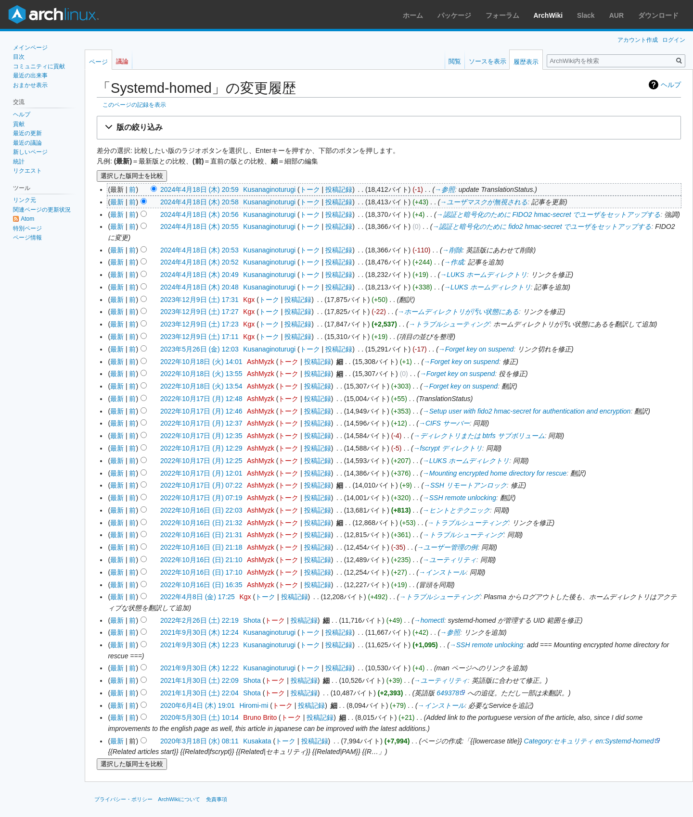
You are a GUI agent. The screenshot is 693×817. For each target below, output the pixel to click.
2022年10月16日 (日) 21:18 (201, 547)
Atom (27, 218)
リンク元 (24, 200)
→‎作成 (454, 262)
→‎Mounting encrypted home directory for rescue (495, 473)
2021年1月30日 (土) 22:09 (199, 680)
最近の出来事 (30, 75)
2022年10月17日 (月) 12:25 (201, 461)
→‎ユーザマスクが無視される (483, 202)
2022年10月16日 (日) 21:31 (201, 535)
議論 (122, 61)
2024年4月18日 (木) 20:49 (199, 274)
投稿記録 (338, 189)
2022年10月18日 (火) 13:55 (201, 373)
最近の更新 (27, 133)
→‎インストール (442, 572)
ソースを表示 (487, 61)
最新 (117, 202)
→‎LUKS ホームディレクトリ (483, 274)
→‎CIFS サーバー (444, 423)
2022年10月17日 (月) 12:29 (201, 448)
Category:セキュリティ (559, 741)
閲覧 (455, 61)
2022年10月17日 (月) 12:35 (201, 436)
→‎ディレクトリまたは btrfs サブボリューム (479, 436)
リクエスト (27, 170)
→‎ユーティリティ (449, 560)
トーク (310, 189)
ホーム (413, 15)
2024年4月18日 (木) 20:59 (199, 189)
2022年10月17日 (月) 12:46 (201, 411)
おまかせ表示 (30, 85)
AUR (616, 15)
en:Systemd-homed (624, 741)
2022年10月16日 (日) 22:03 (201, 510)
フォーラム (502, 15)
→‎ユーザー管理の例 (447, 547)
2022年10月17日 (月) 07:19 (201, 498)
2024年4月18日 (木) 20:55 (199, 226)
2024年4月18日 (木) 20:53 (199, 250)
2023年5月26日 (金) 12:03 (199, 349)
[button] (389, 127)
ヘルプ (671, 84)
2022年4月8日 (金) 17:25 (197, 597)
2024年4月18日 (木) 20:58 (199, 202)
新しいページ (30, 152)
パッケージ (454, 15)
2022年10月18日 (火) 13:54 (201, 386)
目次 (19, 56)
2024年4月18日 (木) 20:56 (199, 214)
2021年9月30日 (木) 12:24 (199, 632)
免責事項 (216, 799)
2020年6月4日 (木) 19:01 (197, 705)
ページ (98, 61)
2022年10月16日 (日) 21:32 (201, 523)
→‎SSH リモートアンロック (465, 485)
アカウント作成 (637, 40)
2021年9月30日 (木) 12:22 (199, 668)
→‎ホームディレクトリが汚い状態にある (458, 311)
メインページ (30, 47)
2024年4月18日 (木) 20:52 (199, 262)
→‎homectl (429, 620)
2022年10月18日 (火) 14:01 (201, 361)
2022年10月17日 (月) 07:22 (201, 485)
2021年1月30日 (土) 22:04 (199, 693)
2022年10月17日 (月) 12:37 (201, 423)
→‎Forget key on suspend (475, 349)
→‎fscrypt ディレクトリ (447, 448)
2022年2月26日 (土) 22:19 (199, 620)
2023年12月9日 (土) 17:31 (199, 299)
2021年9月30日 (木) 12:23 (199, 645)
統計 (19, 161)
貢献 (19, 124)
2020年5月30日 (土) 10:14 (199, 717)
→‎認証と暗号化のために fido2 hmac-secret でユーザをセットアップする (541, 226)
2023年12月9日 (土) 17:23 (199, 324)
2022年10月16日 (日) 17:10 (201, 572)
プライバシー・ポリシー (123, 799)
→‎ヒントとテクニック (456, 510)
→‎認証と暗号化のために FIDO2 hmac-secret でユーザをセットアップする (548, 214)
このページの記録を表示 (134, 104)
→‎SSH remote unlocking (459, 498)
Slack (586, 15)
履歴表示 (526, 61)
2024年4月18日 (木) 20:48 (199, 287)
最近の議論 (27, 142)
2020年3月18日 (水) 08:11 (199, 741)
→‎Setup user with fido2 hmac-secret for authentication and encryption (527, 411)
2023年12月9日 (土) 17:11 (199, 336)
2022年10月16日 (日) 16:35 (201, 585)
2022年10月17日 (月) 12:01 (201, 473)
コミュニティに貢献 (39, 66)
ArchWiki (548, 15)
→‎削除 (452, 250)
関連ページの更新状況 (42, 209)
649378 (447, 693)
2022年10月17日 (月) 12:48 (201, 398)
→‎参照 (445, 189)
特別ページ (27, 228)
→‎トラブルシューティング (449, 324)
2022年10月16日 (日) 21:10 (201, 560)
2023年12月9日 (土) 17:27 (199, 311)
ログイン (673, 40)
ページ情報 (27, 237)
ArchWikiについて (179, 799)
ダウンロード (658, 15)
